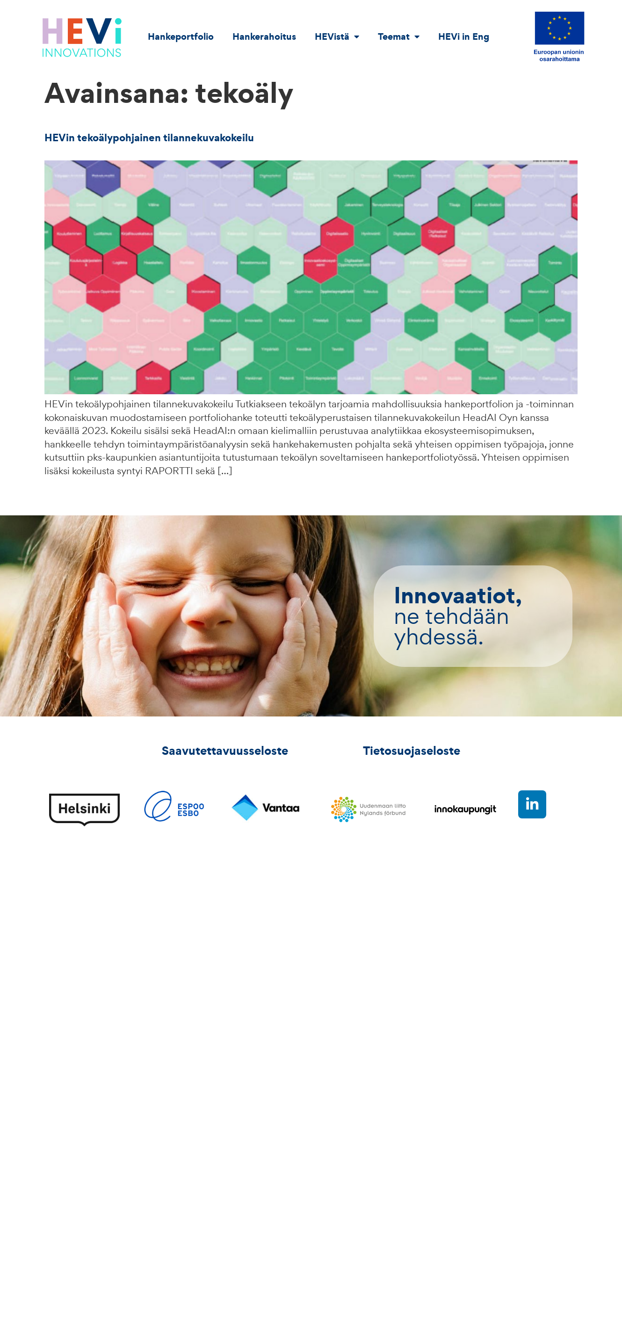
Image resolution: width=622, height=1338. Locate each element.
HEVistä (337, 36)
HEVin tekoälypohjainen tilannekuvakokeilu (149, 137)
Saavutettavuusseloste (225, 750)
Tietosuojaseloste (411, 750)
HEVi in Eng (463, 36)
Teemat (398, 36)
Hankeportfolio (181, 36)
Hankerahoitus (264, 36)
